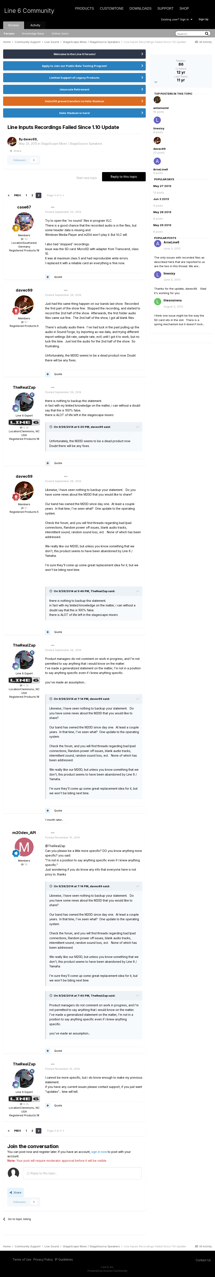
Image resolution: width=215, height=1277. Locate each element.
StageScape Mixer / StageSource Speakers (71, 143)
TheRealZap (24, 387)
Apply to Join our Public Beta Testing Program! (74, 66)
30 (24, 239)
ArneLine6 (160, 169)
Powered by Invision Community (107, 1270)
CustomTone (111, 8)
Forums (9, 33)
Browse (13, 25)
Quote (58, 276)
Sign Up (203, 19)
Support (165, 8)
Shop (184, 8)
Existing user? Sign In (176, 19)
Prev (17, 195)
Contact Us (203, 1260)
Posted (63, 211)
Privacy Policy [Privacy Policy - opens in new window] (43, 1259)
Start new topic (86, 178)
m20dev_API (24, 832)
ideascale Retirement (74, 89)
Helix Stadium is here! (74, 113)
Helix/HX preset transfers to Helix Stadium (74, 101)
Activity (35, 25)
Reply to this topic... (42, 1173)
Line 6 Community (29, 10)
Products (84, 8)
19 (24, 864)
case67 (24, 207)
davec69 (30, 139)
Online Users (60, 33)
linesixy (158, 128)
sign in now (99, 1152)
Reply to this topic (124, 176)
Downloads (141, 8)
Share (15, 150)
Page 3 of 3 (55, 195)
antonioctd (161, 108)
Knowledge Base (33, 33)
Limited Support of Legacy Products (74, 77)
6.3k (24, 427)
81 (24, 322)
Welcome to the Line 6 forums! (75, 54)
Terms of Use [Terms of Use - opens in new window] (22, 1259)
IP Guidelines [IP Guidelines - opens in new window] (64, 1259)
